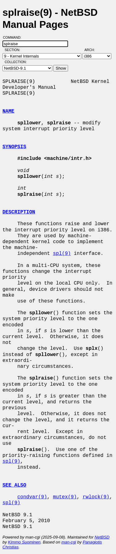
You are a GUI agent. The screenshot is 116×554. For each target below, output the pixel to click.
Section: (14, 50)
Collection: (16, 62)
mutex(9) (65, 497)
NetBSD (102, 537)
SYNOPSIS (14, 147)
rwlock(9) (96, 497)
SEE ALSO (14, 485)
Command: (14, 37)
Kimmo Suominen (24, 542)
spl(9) (62, 253)
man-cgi (68, 542)
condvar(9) (32, 497)
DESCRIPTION (18, 212)
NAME (8, 111)
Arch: (92, 50)
